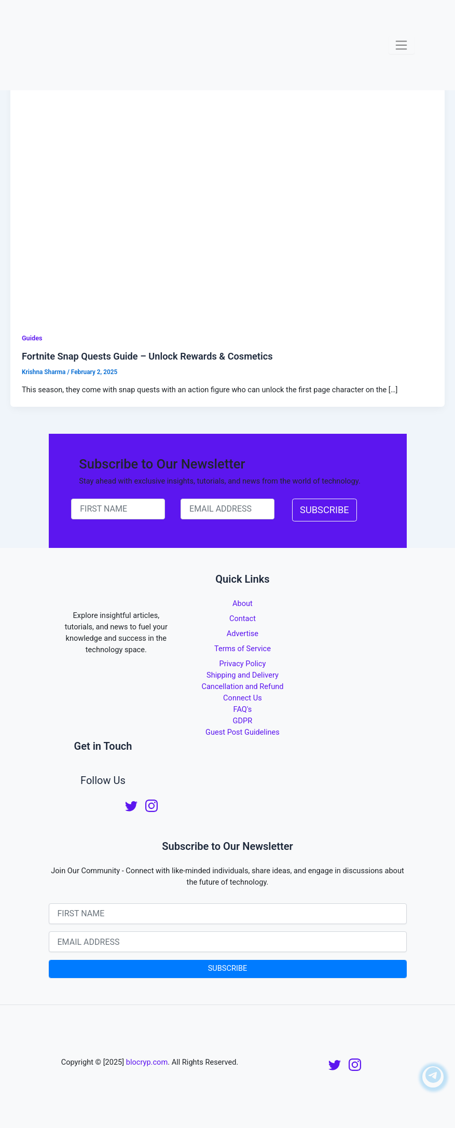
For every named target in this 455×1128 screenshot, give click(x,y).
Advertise (242, 633)
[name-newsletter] (118, 509)
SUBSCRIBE (324, 509)
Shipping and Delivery (242, 675)
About (242, 603)
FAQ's (242, 709)
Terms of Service (242, 648)
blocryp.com (147, 1062)
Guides (32, 338)
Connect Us (242, 698)
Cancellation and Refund (242, 686)
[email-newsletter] (227, 509)
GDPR (243, 720)
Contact (242, 618)
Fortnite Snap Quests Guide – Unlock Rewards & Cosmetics (147, 356)
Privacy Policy (242, 663)
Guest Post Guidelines (242, 732)
